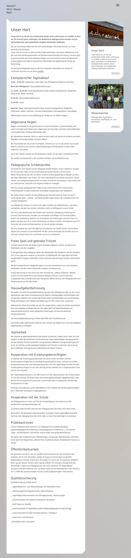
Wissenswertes (99, 113)
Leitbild (40, 71)
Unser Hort (97, 50)
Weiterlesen (115, 73)
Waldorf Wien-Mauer (14, 9)
